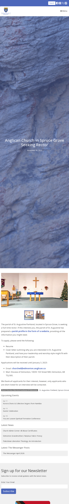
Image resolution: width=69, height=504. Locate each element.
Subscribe (8, 491)
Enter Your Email (7, 482)
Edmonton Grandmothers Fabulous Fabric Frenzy (22, 436)
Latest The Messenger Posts (15, 447)
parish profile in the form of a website (30, 331)
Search (51, 3)
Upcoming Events (10, 395)
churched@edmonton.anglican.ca (29, 368)
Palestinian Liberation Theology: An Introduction (22, 441)
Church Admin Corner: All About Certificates (20, 431)
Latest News (7, 425)
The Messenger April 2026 (13, 453)
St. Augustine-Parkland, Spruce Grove (54, 390)
